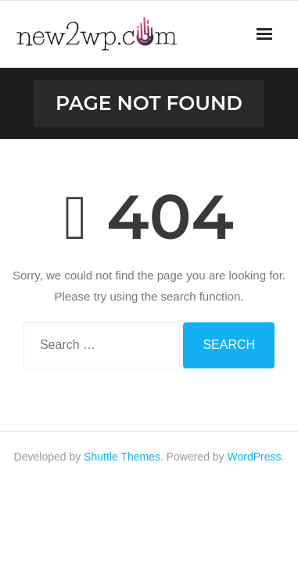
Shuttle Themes (122, 456)
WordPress (255, 456)
